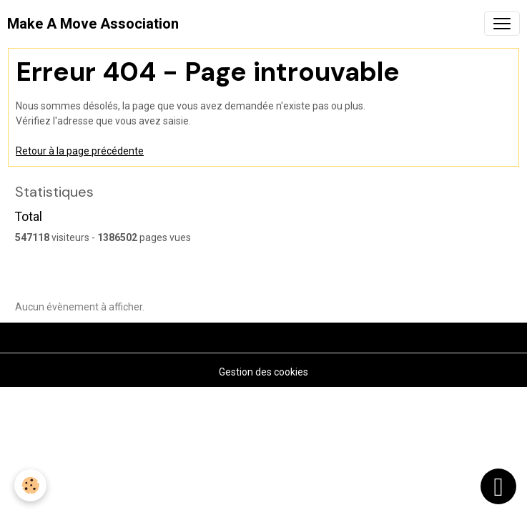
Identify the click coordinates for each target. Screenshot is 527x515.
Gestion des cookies (263, 372)
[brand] (93, 23)
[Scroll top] (498, 486)
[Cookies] (30, 485)
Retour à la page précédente (80, 151)
